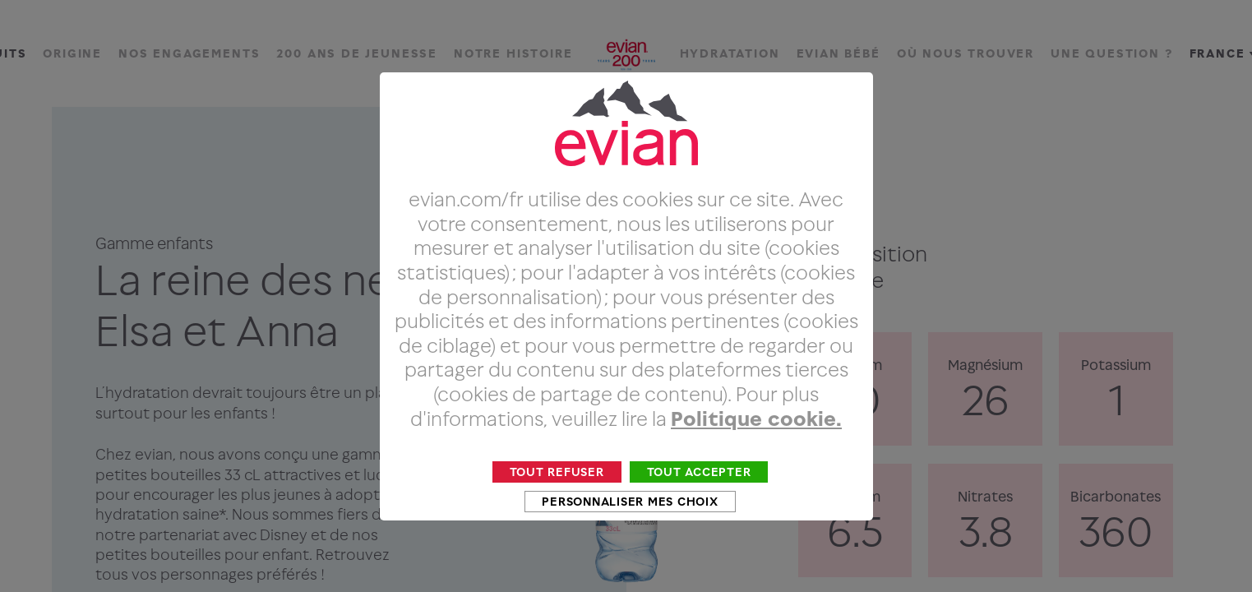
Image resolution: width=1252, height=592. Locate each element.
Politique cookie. (756, 448)
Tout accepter (699, 502)
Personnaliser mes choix (630, 532)
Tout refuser (557, 502)
